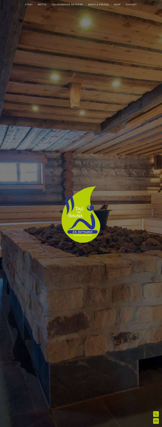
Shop (117, 5)
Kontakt (131, 5)
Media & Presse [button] (98, 5)
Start (29, 5)
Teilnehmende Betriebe (67, 5)
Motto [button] (42, 5)
